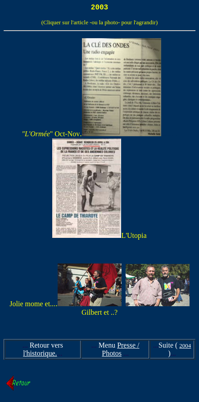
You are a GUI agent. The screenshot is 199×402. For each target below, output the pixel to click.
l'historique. (40, 355)
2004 (185, 347)
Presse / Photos (120, 351)
